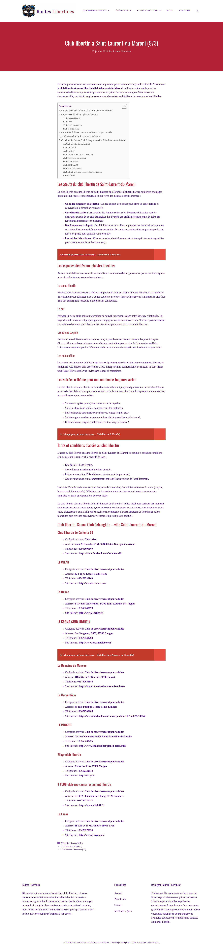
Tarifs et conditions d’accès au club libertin (81, 136)
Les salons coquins (74, 125)
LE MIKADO (72, 165)
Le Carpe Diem (72, 161)
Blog (170, 11)
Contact (118, 905)
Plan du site (120, 899)
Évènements (123, 11)
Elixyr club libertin (74, 168)
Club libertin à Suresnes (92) (73, 849)
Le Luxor (71, 175)
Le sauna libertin (73, 118)
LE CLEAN (71, 147)
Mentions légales (123, 911)
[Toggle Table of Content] (123, 106)
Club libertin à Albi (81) (71, 846)
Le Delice (70, 151)
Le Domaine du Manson (76, 158)
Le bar (69, 122)
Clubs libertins (150, 11)
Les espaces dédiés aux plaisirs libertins (79, 114)
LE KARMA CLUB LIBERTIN (79, 154)
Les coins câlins (72, 129)
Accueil (118, 893)
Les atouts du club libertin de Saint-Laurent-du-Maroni (86, 110)
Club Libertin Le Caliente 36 (78, 144)
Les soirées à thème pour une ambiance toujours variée (86, 132)
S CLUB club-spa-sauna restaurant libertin (84, 172)
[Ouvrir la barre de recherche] (197, 11)
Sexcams (184, 11)
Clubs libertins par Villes (71, 843)
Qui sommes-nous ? (98, 11)
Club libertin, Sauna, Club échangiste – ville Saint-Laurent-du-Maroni (93, 140)
